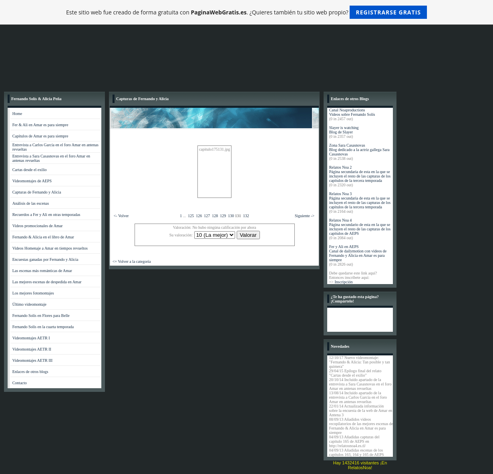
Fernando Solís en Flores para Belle (41, 315)
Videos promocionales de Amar (37, 226)
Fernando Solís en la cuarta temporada (43, 327)
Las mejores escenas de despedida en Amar (47, 282)
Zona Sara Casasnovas (347, 145)
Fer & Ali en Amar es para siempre (40, 125)
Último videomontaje (29, 304)
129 (223, 216)
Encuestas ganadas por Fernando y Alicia (45, 259)
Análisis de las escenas (30, 203)
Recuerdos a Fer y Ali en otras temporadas (46, 214)
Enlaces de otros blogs (30, 371)
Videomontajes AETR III (32, 360)
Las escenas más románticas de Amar (42, 270)
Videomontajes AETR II (31, 349)
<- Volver (121, 216)
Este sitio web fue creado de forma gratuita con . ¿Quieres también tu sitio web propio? (246, 12)
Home (17, 113)
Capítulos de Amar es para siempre (40, 136)
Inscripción (343, 282)
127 (207, 216)
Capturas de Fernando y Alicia (36, 192)
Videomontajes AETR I (31, 338)
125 (191, 216)
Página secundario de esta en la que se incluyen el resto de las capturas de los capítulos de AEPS (360, 229)
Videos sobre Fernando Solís (352, 114)
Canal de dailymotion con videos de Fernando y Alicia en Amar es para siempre (358, 255)
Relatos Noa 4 (340, 220)
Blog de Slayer (341, 132)
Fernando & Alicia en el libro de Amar (43, 237)
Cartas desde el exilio (29, 169)
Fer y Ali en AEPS (344, 246)
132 (246, 216)
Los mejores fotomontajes (33, 293)
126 (199, 216)
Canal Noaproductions (347, 110)
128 (215, 216)
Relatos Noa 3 (340, 194)
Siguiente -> (304, 216)
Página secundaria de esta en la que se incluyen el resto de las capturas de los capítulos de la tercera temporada (360, 176)
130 (231, 216)
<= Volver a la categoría (132, 261)
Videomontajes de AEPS (32, 181)
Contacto (19, 383)
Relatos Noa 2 (340, 167)
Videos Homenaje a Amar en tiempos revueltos (50, 248)
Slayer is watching (344, 127)
